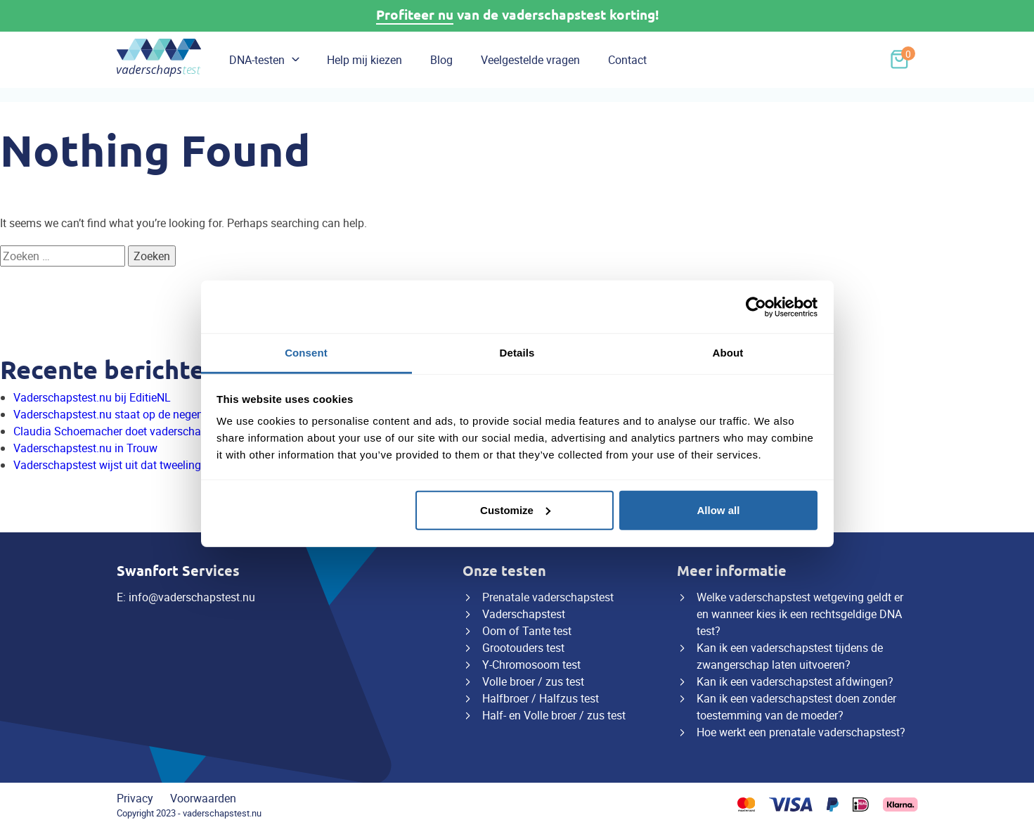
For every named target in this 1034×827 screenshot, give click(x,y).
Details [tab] (517, 353)
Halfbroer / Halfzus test (540, 698)
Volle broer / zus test (533, 681)
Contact (627, 60)
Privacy (135, 798)
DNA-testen (257, 60)
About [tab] (728, 353)
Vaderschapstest (523, 614)
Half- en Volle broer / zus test (554, 715)
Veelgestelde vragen (530, 60)
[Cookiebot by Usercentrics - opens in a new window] (755, 306)
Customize (515, 509)
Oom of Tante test (526, 631)
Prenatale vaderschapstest (548, 597)
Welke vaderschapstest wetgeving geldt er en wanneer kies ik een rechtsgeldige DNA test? (800, 614)
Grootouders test (523, 647)
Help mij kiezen (364, 60)
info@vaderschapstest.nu (192, 597)
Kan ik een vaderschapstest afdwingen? (795, 681)
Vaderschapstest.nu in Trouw (85, 448)
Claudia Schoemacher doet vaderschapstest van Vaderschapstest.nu (183, 431)
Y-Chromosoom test (531, 664)
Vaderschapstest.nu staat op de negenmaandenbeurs (145, 414)
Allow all (718, 509)
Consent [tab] (306, 353)
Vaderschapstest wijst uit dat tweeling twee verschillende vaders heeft (185, 465)
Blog (441, 60)
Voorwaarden (203, 798)
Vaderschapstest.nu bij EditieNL (92, 397)
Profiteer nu (414, 15)
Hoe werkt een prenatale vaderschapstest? (801, 732)
